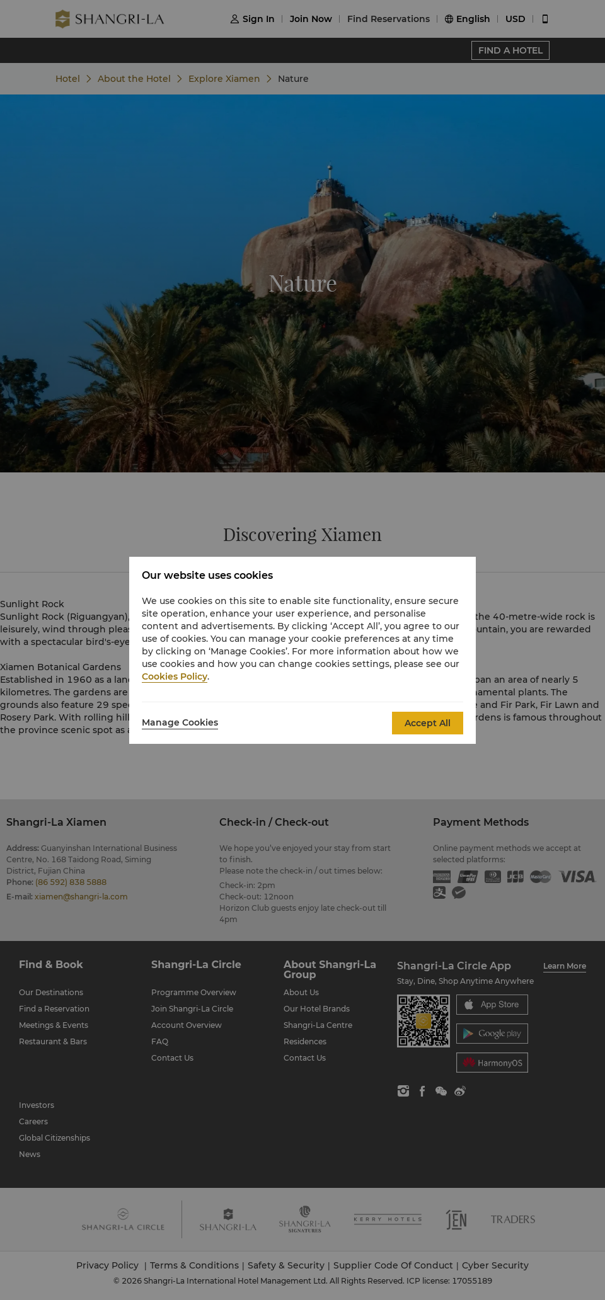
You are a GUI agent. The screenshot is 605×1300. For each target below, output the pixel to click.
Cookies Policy (174, 676)
